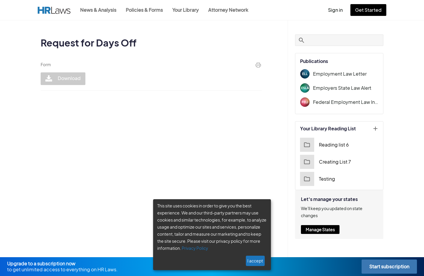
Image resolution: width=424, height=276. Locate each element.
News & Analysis (98, 9)
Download (62, 78)
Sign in (338, 9)
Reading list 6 (323, 145)
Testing (317, 179)
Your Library (188, 9)
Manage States (320, 222)
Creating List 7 (324, 162)
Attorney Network (231, 9)
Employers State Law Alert (340, 87)
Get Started (369, 9)
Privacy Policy (193, 248)
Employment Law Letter (337, 73)
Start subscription (389, 266)
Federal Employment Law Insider (345, 101)
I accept (256, 260)
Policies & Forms (146, 9)
